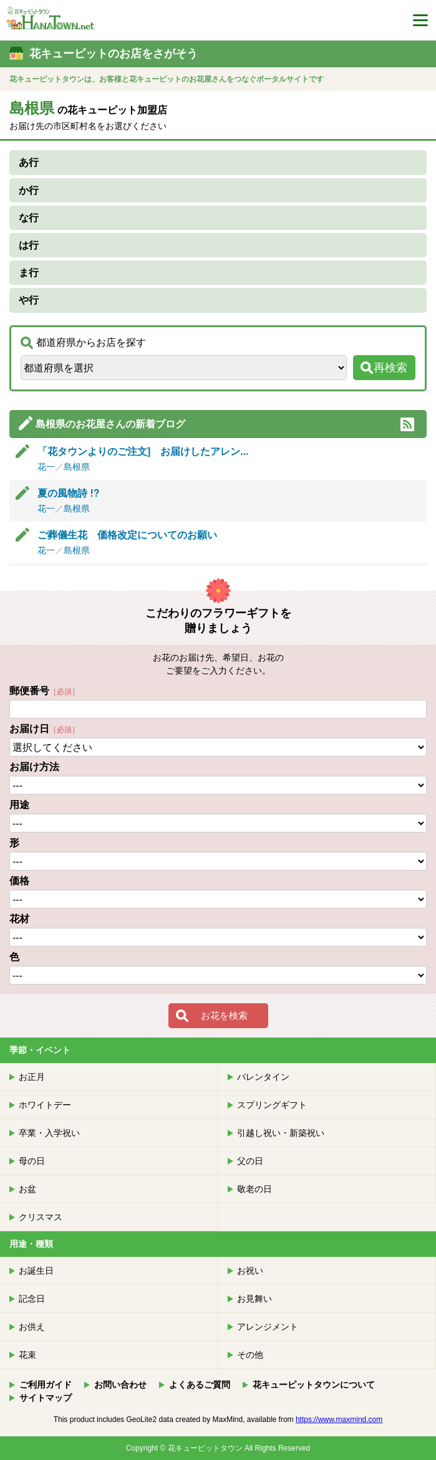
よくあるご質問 (199, 1385)
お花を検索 (224, 1015)
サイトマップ (45, 1398)
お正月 (32, 1077)
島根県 (77, 467)
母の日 (32, 1161)
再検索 (390, 367)
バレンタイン (263, 1077)
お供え (32, 1327)
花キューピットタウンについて (314, 1385)
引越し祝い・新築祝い (280, 1133)
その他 (250, 1355)
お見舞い (254, 1299)
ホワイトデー (45, 1105)
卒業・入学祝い (49, 1133)
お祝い (250, 1271)
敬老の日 (254, 1189)
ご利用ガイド (45, 1385)
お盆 (27, 1189)
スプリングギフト (272, 1105)
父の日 (250, 1161)
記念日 (32, 1299)
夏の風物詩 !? (78, 493)
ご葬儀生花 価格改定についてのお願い (127, 535)
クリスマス (40, 1217)
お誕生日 (36, 1271)
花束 (27, 1355)
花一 (46, 467)
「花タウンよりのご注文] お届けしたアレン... (143, 451)
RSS (407, 424)
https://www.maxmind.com (339, 1419)
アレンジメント (267, 1327)
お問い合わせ (120, 1385)
